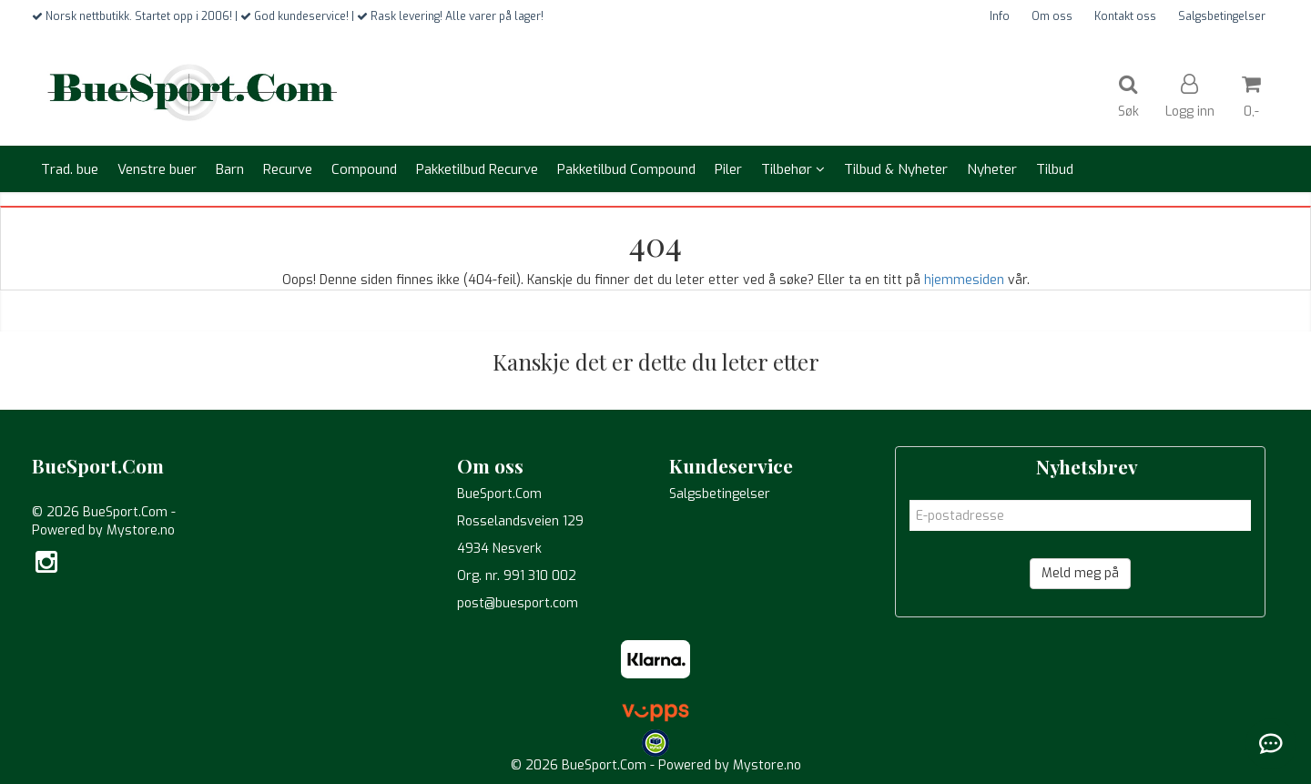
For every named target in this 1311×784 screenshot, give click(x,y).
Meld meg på (1080, 573)
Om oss (1052, 16)
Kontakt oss (1125, 16)
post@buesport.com (517, 603)
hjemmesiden (964, 280)
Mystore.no (141, 530)
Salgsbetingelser (1221, 16)
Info (1000, 16)
